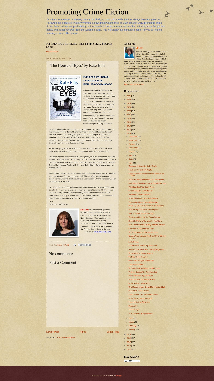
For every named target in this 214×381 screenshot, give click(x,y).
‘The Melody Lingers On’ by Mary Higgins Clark (146, 287)
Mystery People (52, 52)
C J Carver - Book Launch (138, 291)
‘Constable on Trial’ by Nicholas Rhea (143, 295)
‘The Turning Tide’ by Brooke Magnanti (143, 210)
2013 (129, 342)
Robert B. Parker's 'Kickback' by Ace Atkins (145, 221)
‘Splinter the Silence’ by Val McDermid (143, 202)
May (131, 163)
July (130, 155)
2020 (129, 118)
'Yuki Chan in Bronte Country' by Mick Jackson (146, 225)
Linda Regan (133, 242)
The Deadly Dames (135, 264)
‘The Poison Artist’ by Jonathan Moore (143, 198)
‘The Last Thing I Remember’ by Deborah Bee (146, 180)
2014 (129, 338)
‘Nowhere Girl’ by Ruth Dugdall (140, 170)
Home (83, 331)
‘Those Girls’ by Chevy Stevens (140, 253)
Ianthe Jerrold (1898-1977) (138, 283)
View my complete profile (134, 84)
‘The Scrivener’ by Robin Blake (140, 313)
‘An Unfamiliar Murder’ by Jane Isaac (142, 246)
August (132, 152)
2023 (129, 107)
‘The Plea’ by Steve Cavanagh (140, 298)
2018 (129, 126)
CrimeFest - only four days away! (141, 228)
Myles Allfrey (133, 306)
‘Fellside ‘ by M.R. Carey (138, 257)
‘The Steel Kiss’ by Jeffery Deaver (141, 279)
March (131, 322)
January (132, 329)
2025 (129, 99)
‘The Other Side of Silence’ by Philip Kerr (144, 268)
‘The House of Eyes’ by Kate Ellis (141, 261)
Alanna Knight (133, 310)
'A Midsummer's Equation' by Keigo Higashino (146, 249)
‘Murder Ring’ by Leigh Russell (140, 191)
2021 (129, 115)
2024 (129, 103)
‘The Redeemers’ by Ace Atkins (140, 276)
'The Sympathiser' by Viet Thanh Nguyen (144, 217)
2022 (129, 111)
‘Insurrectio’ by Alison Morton (139, 194)
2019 (129, 122)
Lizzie (141, 48)
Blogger (119, 376)
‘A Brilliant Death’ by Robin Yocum (141, 187)
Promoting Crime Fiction (87, 11)
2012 (129, 346)
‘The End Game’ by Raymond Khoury (142, 232)
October (132, 144)
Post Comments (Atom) (66, 337)
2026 (129, 96)
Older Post (113, 331)
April (131, 318)
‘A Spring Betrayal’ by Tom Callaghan (142, 272)
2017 (129, 130)
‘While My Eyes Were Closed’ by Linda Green (146, 206)
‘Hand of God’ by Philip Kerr (139, 302)
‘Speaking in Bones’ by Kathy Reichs (142, 166)
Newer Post (52, 331)
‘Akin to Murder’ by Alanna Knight (141, 213)
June (131, 159)
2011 (129, 349)
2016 (129, 133)
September (133, 148)
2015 (129, 334)
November (133, 140)
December (133, 136)
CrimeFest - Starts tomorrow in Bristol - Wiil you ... (147, 183)
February (132, 326)
